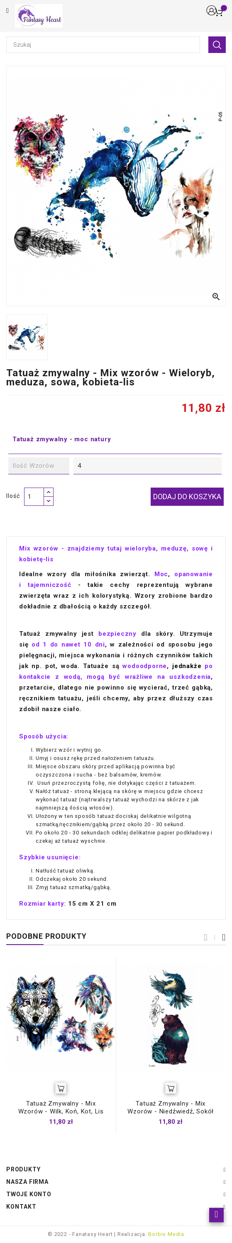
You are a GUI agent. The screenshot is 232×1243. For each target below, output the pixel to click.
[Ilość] (34, 497)
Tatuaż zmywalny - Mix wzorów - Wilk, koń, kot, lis (61, 1107)
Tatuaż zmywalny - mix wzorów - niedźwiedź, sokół (170, 1107)
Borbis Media (166, 1234)
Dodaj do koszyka (187, 496)
